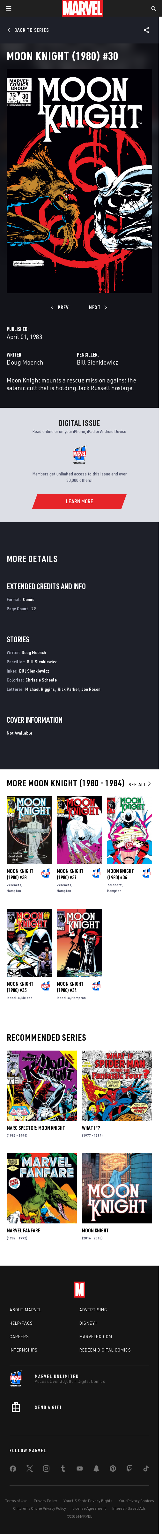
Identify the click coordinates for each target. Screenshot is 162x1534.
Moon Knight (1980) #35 (20, 987)
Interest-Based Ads (129, 1508)
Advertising (93, 1309)
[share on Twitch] (129, 1470)
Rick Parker (68, 689)
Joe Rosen (91, 689)
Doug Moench (25, 362)
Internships (24, 1350)
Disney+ (88, 1323)
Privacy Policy (45, 1500)
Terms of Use (16, 1500)
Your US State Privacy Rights (87, 1500)
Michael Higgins (40, 689)
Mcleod (27, 997)
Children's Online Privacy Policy (39, 1508)
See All (140, 784)
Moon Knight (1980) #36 (120, 874)
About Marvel (25, 1309)
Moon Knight (95, 1230)
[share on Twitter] (29, 1470)
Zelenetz (14, 885)
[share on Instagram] (46, 1470)
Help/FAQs (21, 1323)
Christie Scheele (41, 679)
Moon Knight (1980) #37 (70, 874)
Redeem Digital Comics (105, 1350)
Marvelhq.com (95, 1336)
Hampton (14, 890)
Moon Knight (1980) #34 (70, 987)
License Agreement (89, 1508)
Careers (19, 1336)
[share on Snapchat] (96, 1470)
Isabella (13, 997)
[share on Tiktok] (146, 1470)
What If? (91, 1128)
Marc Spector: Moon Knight (36, 1128)
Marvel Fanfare (23, 1230)
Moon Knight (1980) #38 (20, 874)
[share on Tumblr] (63, 1470)
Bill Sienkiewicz (97, 362)
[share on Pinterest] (113, 1470)
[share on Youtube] (80, 1470)
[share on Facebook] (13, 1470)
